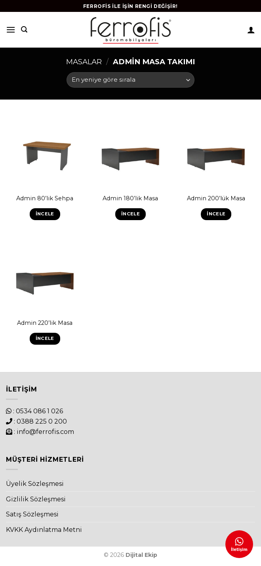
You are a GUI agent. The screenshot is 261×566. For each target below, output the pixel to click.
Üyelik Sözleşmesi (35, 483)
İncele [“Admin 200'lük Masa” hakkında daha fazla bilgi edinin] (216, 214)
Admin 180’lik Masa (130, 198)
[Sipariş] (130, 80)
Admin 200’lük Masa (216, 198)
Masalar (84, 61)
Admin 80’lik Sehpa (44, 198)
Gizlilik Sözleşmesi (36, 499)
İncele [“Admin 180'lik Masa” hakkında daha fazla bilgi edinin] (130, 214)
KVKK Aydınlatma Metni (44, 529)
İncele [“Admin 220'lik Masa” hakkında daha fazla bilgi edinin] (45, 338)
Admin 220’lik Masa (44, 322)
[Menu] (10, 29)
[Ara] (24, 29)
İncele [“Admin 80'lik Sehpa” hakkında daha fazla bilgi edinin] (45, 214)
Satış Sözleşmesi (32, 514)
